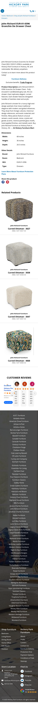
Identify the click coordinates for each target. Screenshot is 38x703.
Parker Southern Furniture (19, 567)
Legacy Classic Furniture (19, 532)
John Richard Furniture (19, 231)
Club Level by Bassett (19, 459)
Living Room (6, 642)
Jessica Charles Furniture (19, 511)
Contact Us (25, 651)
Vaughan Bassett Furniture (19, 611)
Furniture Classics (19, 485)
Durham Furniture (19, 467)
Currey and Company (19, 464)
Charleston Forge (19, 453)
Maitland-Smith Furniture (19, 544)
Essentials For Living (19, 474)
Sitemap (24, 667)
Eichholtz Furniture (19, 471)
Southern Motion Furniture (19, 585)
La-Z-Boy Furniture (19, 526)
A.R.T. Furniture (19, 421)
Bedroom (5, 639)
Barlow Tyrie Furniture (19, 438)
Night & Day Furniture (19, 555)
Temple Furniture (19, 600)
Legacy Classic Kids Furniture (19, 535)
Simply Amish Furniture (19, 579)
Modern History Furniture (19, 553)
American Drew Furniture (18, 427)
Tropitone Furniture (19, 602)
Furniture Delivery (19, 84)
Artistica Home (19, 432)
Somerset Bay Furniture (19, 582)
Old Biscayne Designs (19, 558)
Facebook (28, 677)
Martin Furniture (19, 547)
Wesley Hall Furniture (19, 617)
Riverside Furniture (19, 573)
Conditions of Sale (27, 664)
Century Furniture (19, 450)
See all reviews (8, 407)
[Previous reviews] (12, 398)
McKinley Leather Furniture (19, 550)
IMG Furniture (19, 508)
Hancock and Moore (19, 497)
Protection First (26, 657)
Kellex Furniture (19, 521)
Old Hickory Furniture (19, 561)
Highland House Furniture (19, 506)
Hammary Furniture (19, 494)
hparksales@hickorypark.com (13, 686)
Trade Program (26, 88)
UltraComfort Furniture (19, 605)
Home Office (6, 648)
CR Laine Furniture (19, 461)
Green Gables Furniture (19, 491)
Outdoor (5, 654)
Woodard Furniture (19, 626)
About (23, 642)
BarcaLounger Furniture (19, 435)
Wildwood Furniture (19, 623)
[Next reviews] (34, 398)
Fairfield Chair (19, 477)
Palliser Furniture (19, 564)
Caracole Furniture (19, 447)
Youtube (28, 686)
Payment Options (27, 660)
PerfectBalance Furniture (19, 571)
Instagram (28, 681)
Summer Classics (19, 597)
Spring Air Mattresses (19, 588)
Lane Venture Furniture (19, 529)
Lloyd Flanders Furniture (19, 538)
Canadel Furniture (19, 444)
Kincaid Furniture (19, 524)
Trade (23, 645)
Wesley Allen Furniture (19, 614)
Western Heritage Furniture (19, 620)
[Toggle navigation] (2, 11)
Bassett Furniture (19, 441)
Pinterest (28, 690)
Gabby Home (19, 488)
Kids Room (6, 651)
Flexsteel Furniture (19, 479)
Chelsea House (19, 456)
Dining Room (6, 645)
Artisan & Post (19, 430)
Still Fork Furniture (19, 591)
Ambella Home (19, 424)
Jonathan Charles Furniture (19, 517)
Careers (23, 648)
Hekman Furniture (19, 500)
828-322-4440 (8, 689)
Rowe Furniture (19, 576)
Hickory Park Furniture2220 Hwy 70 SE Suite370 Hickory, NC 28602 (10, 679)
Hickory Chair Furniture (19, 503)
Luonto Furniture (19, 541)
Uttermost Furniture (19, 608)
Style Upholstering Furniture (19, 594)
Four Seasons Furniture (19, 482)
